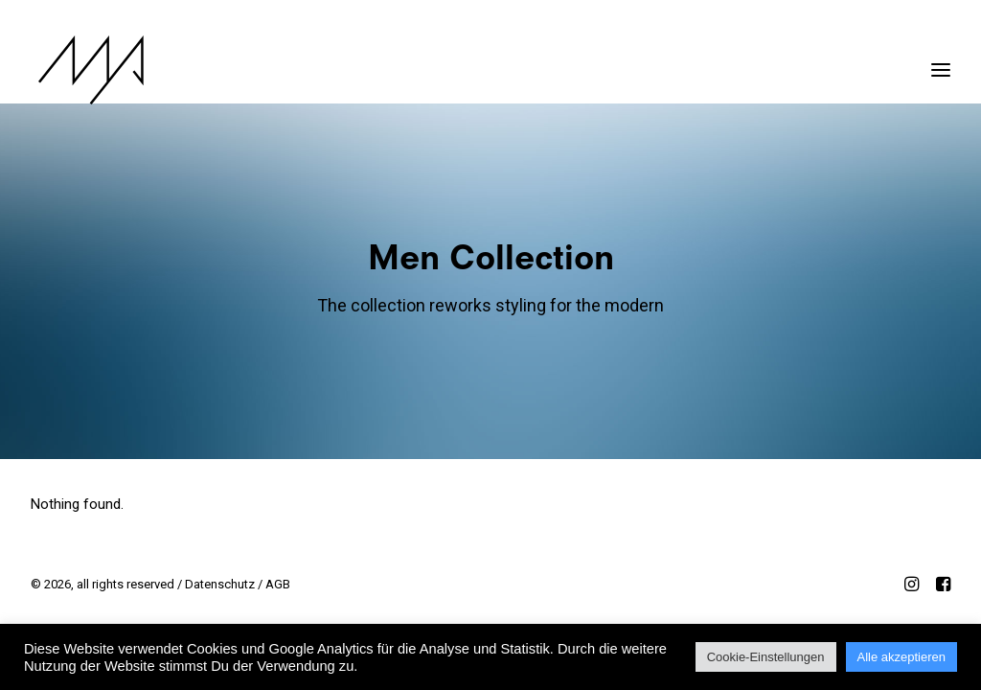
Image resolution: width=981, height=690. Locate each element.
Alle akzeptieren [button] (902, 657)
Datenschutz (220, 584)
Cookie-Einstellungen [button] (766, 657)
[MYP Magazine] (83, 69)
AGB (277, 584)
